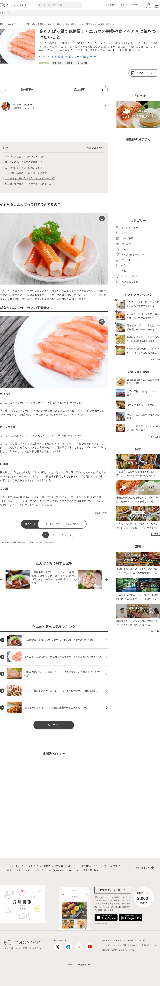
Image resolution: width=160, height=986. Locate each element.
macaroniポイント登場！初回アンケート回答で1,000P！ (68, 56)
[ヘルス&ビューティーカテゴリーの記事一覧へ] (44, 63)
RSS (124, 945)
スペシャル (73, 870)
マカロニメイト (33, 870)
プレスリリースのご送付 (111, 945)
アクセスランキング (54, 870)
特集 (9, 870)
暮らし (71, 866)
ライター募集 (127, 941)
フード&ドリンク (112, 866)
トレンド (123, 5)
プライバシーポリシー (127, 950)
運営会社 (105, 950)
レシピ (32, 866)
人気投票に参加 (90, 870)
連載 (18, 870)
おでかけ (59, 866)
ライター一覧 (116, 941)
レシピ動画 (111, 5)
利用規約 (114, 950)
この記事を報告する (101, 513)
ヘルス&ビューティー (89, 866)
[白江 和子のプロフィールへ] (54, 106)
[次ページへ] (70, 534)
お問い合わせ (139, 941)
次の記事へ (80, 89)
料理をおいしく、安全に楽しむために (143, 945)
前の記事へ (27, 89)
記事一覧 (105, 941)
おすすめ (134, 5)
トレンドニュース (15, 866)
